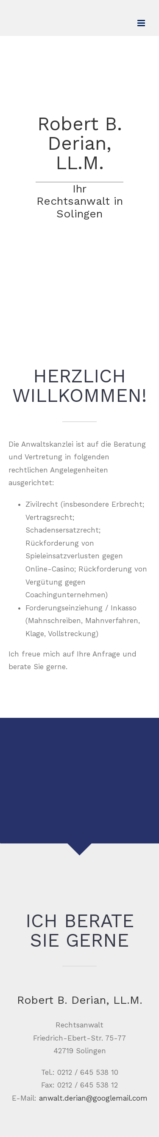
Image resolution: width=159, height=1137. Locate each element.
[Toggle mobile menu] (141, 23)
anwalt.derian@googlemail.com (93, 1098)
